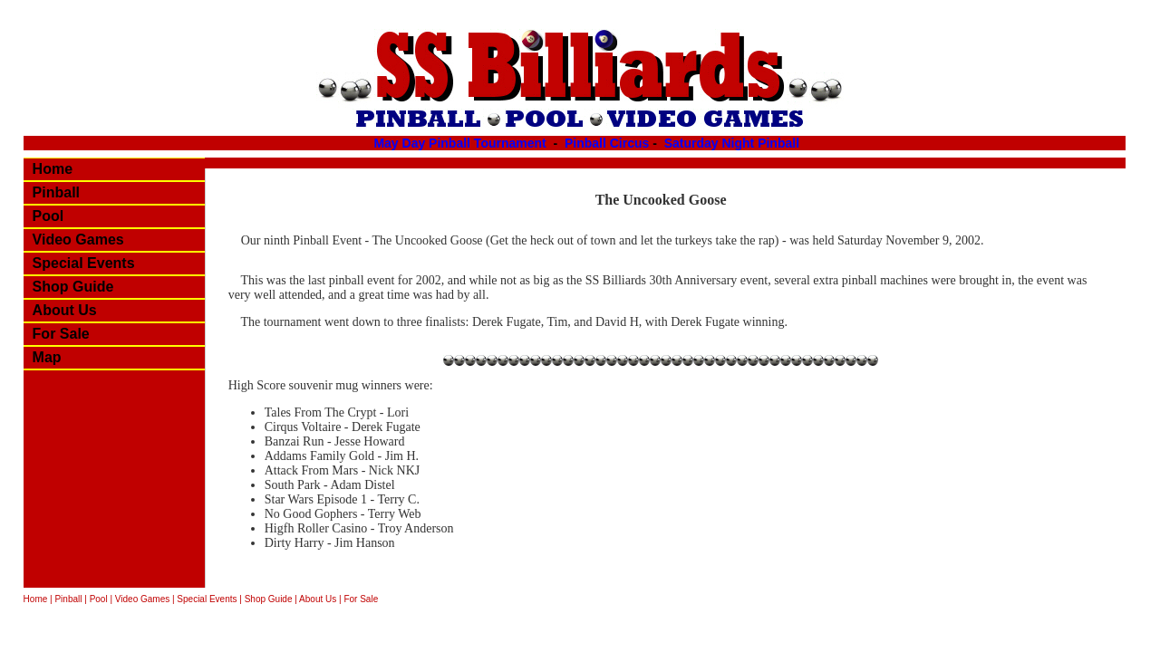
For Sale (61, 333)
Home (52, 169)
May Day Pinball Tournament (461, 143)
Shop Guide (73, 286)
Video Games (78, 239)
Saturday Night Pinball (731, 143)
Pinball (56, 192)
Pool (48, 216)
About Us (65, 310)
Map (47, 357)
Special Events (84, 263)
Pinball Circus (607, 143)
